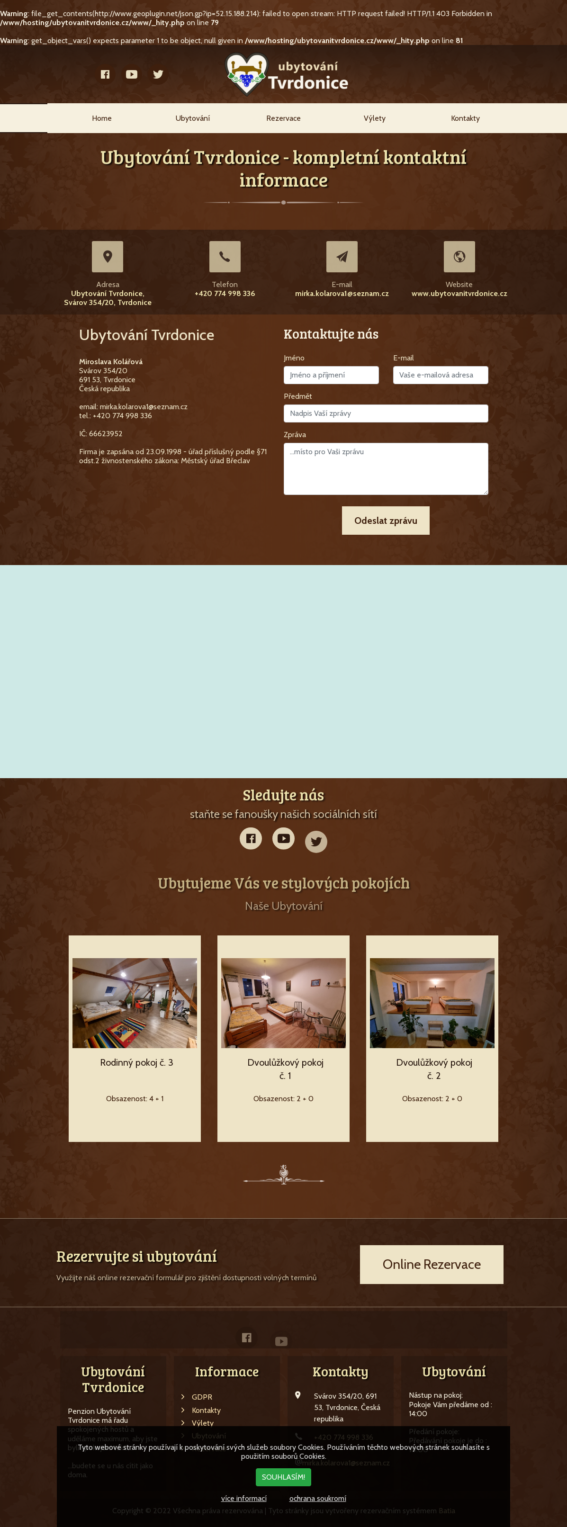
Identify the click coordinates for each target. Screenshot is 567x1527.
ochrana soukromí (317, 1498)
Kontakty (465, 118)
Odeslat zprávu (385, 520)
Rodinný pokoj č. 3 (136, 1062)
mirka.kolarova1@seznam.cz (342, 293)
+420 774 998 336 (225, 293)
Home (102, 118)
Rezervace (283, 118)
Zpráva (295, 434)
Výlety (375, 118)
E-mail (403, 357)
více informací (244, 1498)
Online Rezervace (432, 1264)
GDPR (196, 1396)
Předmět (298, 396)
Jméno (294, 357)
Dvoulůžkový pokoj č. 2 (434, 1069)
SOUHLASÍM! (283, 1477)
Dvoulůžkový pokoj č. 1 (285, 1069)
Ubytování (193, 118)
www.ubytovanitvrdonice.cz (459, 293)
